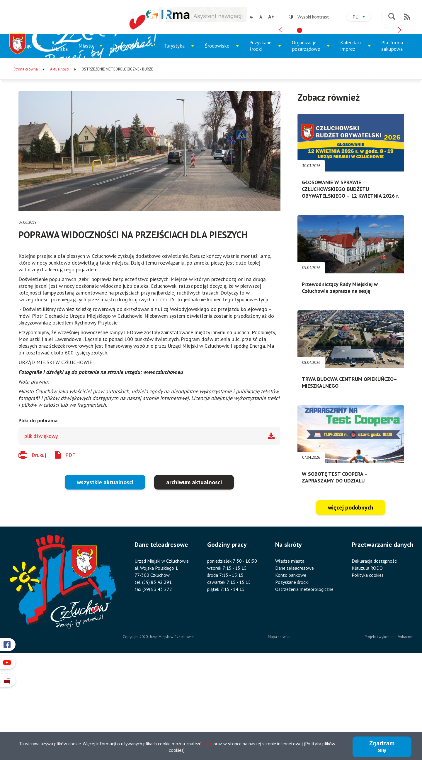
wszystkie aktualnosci (105, 580)
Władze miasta (289, 659)
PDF (70, 553)
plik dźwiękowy (41, 534)
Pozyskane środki (264, 146)
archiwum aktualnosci (194, 580)
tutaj (207, 743)
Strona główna (25, 167)
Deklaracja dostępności (374, 659)
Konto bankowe (290, 673)
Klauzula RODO (367, 666)
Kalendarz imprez (355, 146)
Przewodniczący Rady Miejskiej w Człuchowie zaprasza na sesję (340, 385)
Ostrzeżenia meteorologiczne (304, 687)
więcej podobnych (350, 606)
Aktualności (59, 167)
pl (362, 17)
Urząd (32, 148)
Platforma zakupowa (392, 143)
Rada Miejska (60, 143)
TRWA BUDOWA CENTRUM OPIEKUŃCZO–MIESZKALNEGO (349, 480)
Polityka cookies (368, 673)
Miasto (92, 148)
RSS (407, 17)
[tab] (299, 123)
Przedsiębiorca (130, 148)
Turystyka (179, 148)
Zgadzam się (382, 746)
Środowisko (221, 148)
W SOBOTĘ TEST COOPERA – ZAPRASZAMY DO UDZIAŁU (334, 575)
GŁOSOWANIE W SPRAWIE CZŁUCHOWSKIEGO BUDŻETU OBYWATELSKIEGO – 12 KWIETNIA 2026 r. (350, 287)
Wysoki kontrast (309, 17)
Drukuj (39, 553)
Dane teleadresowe (294, 666)
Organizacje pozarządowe (309, 146)
